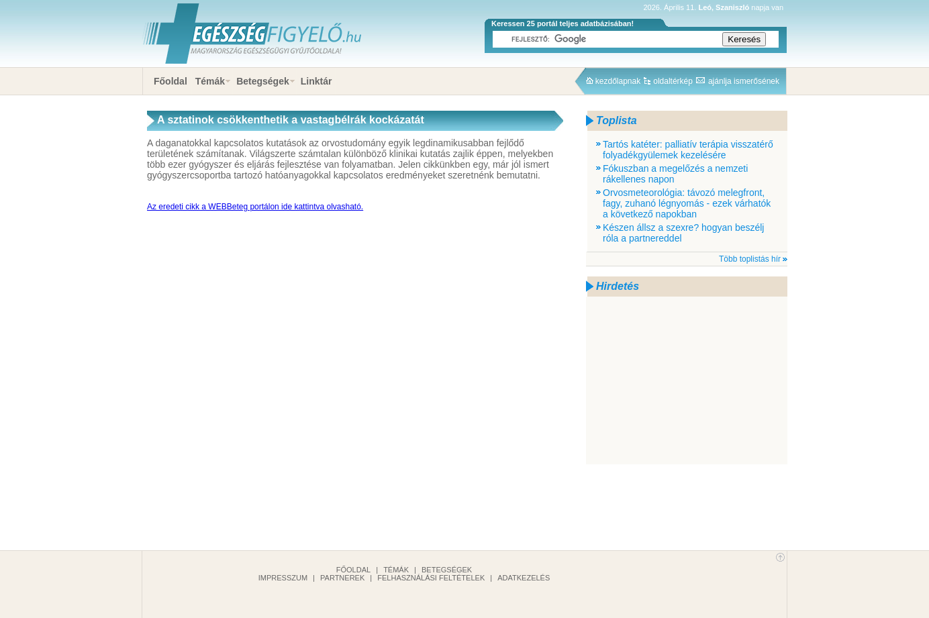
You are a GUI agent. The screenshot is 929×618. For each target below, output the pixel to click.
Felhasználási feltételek (431, 578)
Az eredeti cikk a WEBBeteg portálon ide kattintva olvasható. (255, 206)
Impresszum (282, 578)
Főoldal (170, 81)
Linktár (316, 81)
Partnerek (342, 578)
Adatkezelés (523, 578)
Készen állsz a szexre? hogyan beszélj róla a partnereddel (683, 233)
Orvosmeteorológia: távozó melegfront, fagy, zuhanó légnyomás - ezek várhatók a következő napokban (687, 203)
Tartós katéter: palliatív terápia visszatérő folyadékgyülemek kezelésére (688, 149)
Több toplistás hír (750, 259)
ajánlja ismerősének (743, 81)
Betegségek (262, 81)
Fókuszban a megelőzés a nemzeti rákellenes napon (675, 174)
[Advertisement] (686, 380)
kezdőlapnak (617, 81)
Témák (210, 81)
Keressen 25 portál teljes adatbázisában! (562, 23)
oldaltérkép (673, 81)
